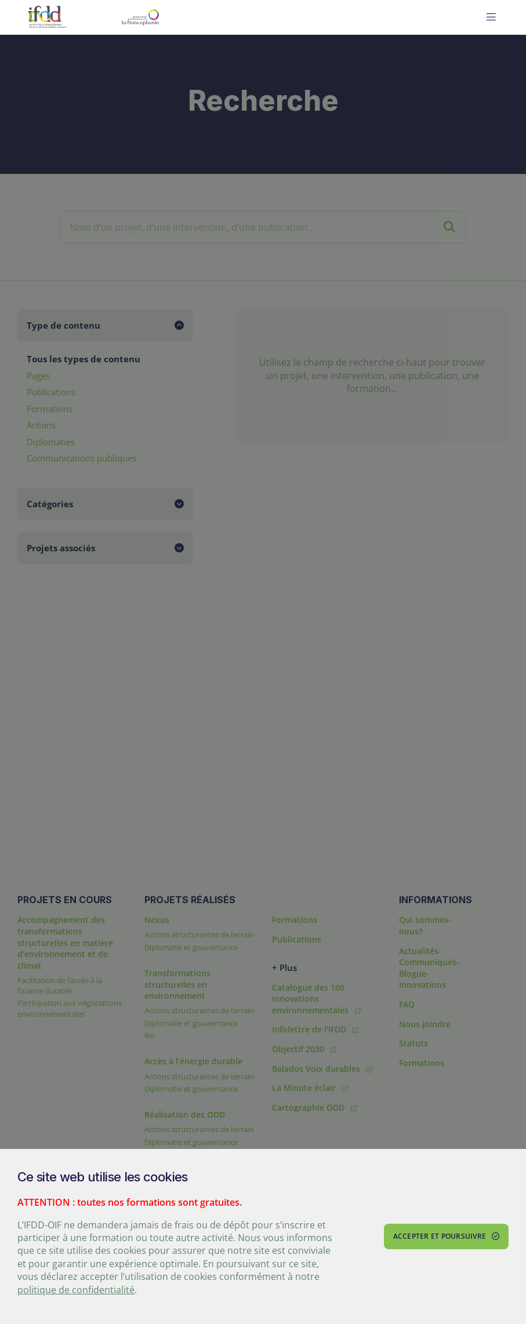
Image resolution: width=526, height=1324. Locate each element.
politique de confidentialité (76, 1289)
